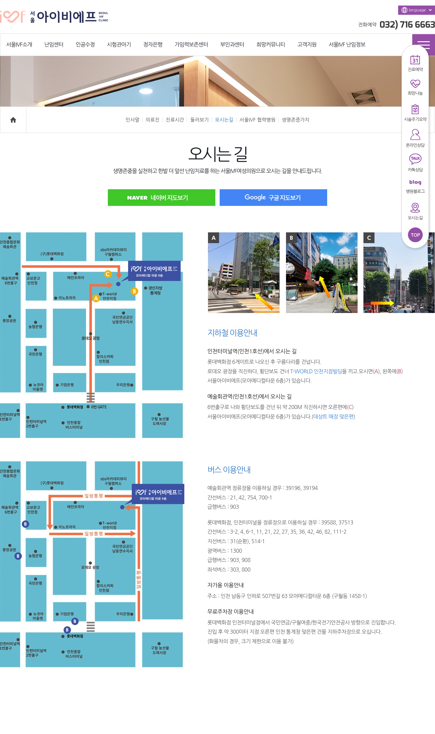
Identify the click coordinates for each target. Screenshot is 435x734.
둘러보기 (201, 119)
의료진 (154, 119)
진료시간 (176, 119)
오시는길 (225, 119)
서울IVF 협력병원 (259, 119)
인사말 (134, 119)
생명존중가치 (295, 119)
